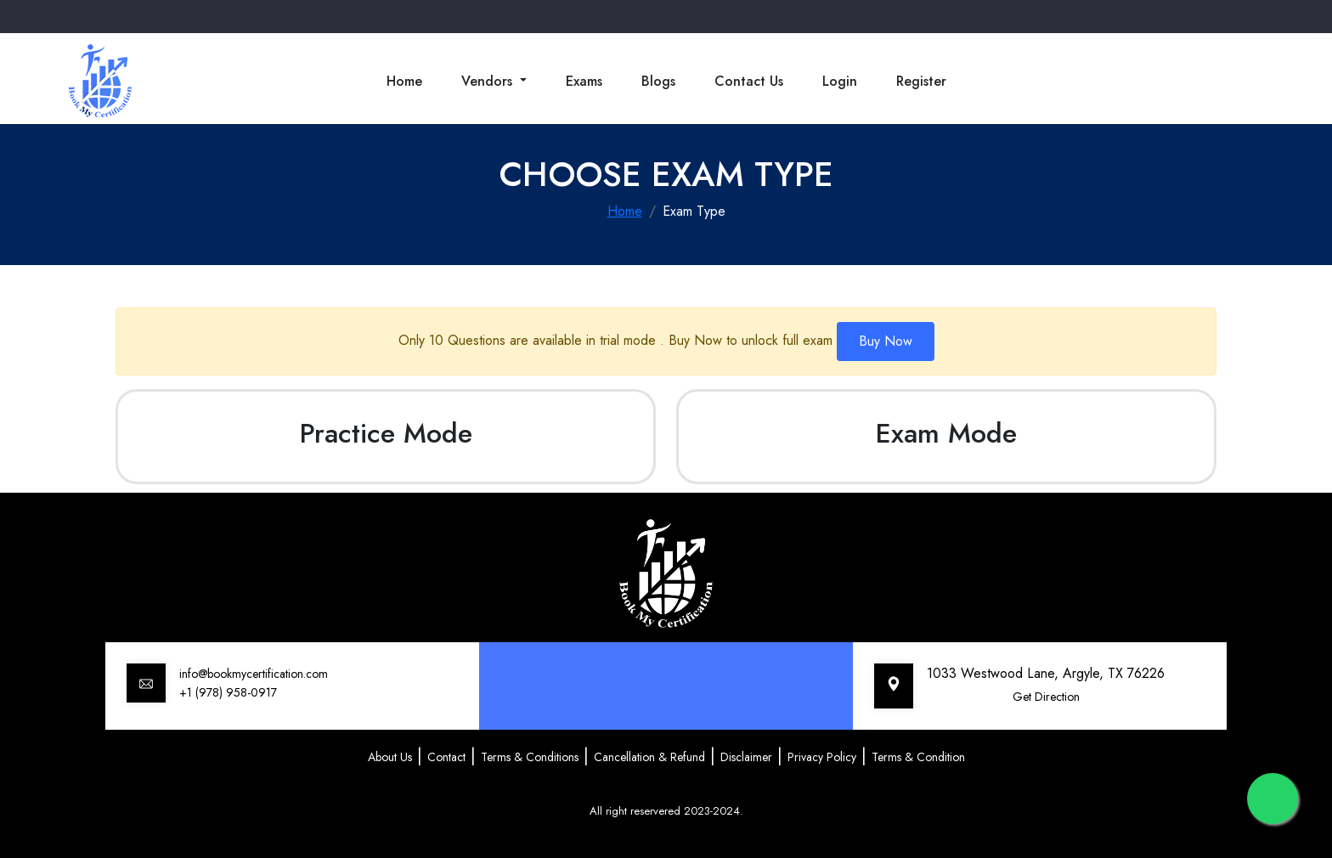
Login (839, 81)
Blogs (658, 81)
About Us (390, 756)
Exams (584, 81)
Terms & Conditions (530, 756)
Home (404, 81)
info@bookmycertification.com (253, 673)
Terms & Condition (918, 756)
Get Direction (1046, 696)
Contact (446, 756)
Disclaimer (746, 756)
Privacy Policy (821, 756)
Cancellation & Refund (649, 756)
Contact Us (748, 81)
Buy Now (885, 341)
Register (921, 81)
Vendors (488, 81)
